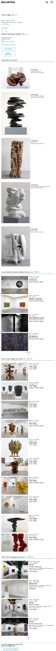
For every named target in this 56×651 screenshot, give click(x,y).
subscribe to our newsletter (10, 645)
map (13, 42)
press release (5, 24)
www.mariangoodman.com (8, 44)
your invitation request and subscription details (10, 640)
